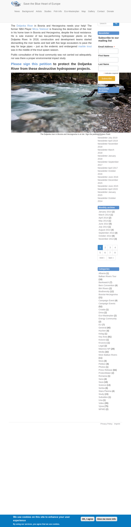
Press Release (105, 370)
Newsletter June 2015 (108, 186)
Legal (101, 346)
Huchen (102, 330)
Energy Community (108, 318)
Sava (101, 382)
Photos (102, 367)
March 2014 (104, 215)
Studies (47, 11)
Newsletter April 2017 (108, 168)
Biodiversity (104, 291)
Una (101, 400)
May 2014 (103, 221)
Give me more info (106, 519)
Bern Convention (106, 285)
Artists (39, 11)
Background (28, 11)
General (102, 327)
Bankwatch (104, 282)
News (17, 11)
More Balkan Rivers (108, 355)
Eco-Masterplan (71, 11)
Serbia (102, 388)
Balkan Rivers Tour (107, 276)
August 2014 (105, 230)
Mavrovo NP (104, 349)
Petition (102, 364)
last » (111, 258)
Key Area (103, 337)
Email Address (106, 46)
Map (84, 11)
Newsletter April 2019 (108, 141)
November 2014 (106, 239)
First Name (103, 55)
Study (101, 394)
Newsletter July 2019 (107, 138)
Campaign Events (107, 303)
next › (102, 258)
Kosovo (102, 340)
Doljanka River (25, 25)
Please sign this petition (31, 64)
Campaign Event (106, 300)
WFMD (102, 409)
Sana (101, 379)
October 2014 (105, 236)
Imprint (117, 424)
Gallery (91, 11)
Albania (102, 273)
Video (101, 403)
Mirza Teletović (40, 29)
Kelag (101, 334)
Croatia (102, 309)
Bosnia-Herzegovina (108, 294)
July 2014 (103, 227)
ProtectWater (105, 373)
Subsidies (103, 397)
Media (101, 352)
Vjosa (101, 406)
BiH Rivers (104, 288)
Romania (103, 376)
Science (102, 385)
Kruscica (103, 343)
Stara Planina (105, 391)
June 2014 (103, 224)
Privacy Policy (106, 424)
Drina (101, 312)
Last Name (103, 64)
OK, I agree (87, 519)
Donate (110, 11)
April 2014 (103, 218)
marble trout (85, 46)
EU (100, 324)
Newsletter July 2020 (107, 107)
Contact (100, 11)
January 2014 (105, 211)
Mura (101, 361)
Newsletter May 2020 (108, 110)
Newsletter (103, 162)
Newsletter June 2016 (108, 177)
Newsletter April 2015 (108, 189)
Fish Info (58, 11)
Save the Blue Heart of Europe (41, 3)
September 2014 (106, 233)
